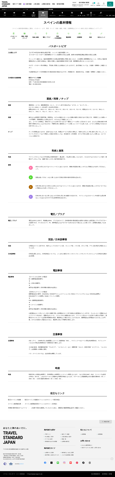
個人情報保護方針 (95, 474)
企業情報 (83, 434)
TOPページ (47, 434)
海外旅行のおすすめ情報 (51, 441)
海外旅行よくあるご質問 (68, 452)
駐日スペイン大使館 (14, 399)
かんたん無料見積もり (86, 445)
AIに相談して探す (49, 436)
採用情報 (100, 434)
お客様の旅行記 (65, 441)
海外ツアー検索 (65, 434)
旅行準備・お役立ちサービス (52, 455)
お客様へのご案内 (49, 452)
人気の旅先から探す (66, 436)
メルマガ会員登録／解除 (68, 455)
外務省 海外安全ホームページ (17, 408)
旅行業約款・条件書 (107, 474)
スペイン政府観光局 (14, 404)
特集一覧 (64, 439)
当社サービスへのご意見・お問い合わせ (91, 447)
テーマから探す (49, 439)
